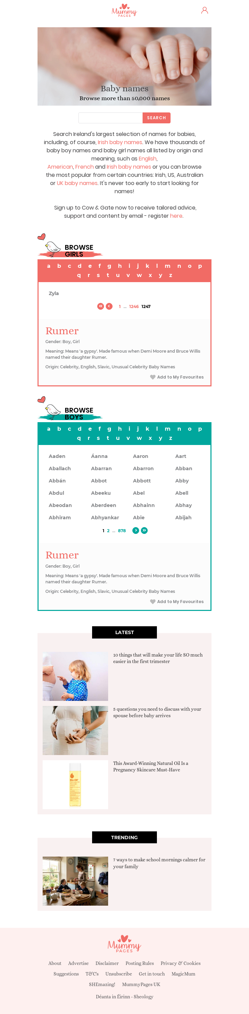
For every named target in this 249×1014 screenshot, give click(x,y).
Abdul (56, 493)
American (60, 167)
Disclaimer (107, 963)
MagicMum (183, 974)
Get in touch (152, 974)
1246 (134, 306)
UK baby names (77, 183)
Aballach (60, 468)
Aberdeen (103, 505)
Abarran (101, 468)
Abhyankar (105, 517)
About (54, 963)
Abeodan (60, 505)
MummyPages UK (141, 984)
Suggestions (66, 974)
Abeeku (101, 493)
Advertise (78, 963)
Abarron (143, 468)
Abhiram (60, 517)
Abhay (183, 505)
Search (156, 118)
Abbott (142, 481)
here (176, 216)
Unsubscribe (118, 974)
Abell (181, 493)
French (84, 167)
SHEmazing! (102, 984)
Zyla (54, 293)
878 (122, 530)
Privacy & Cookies (181, 963)
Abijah (183, 517)
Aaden (57, 456)
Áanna (99, 456)
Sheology (143, 996)
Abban (183, 468)
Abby (182, 481)
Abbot (99, 481)
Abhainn (144, 505)
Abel (139, 493)
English (148, 159)
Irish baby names (120, 142)
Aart (180, 456)
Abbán (57, 481)
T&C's (92, 974)
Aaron (140, 456)
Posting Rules (140, 963)
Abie (139, 517)
